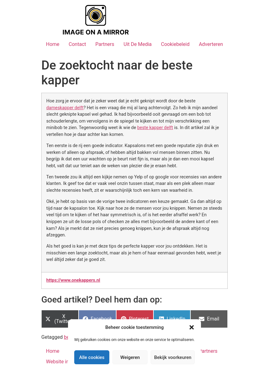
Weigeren (130, 357)
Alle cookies (92, 357)
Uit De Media (138, 44)
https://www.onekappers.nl (73, 280)
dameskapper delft (65, 107)
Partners (104, 44)
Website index (61, 362)
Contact (77, 44)
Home (52, 44)
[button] (192, 327)
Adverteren (211, 44)
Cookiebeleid (175, 44)
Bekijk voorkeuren (172, 357)
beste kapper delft (155, 127)
